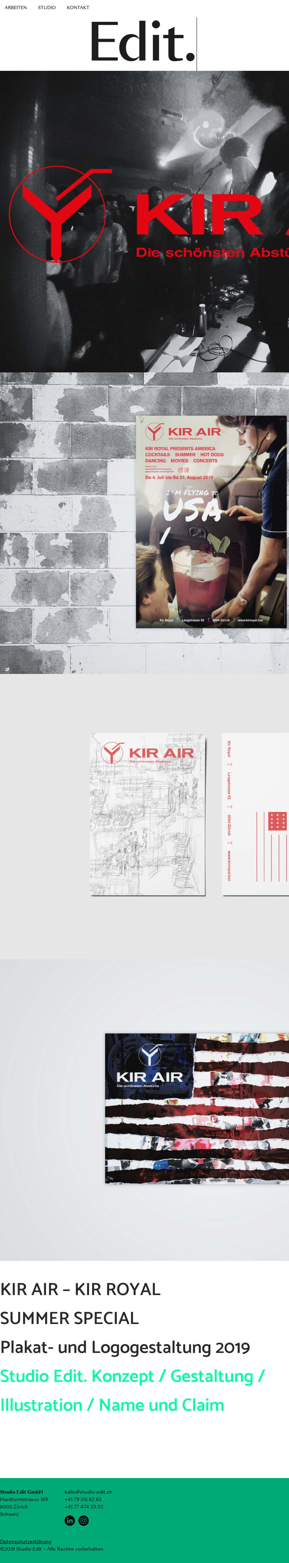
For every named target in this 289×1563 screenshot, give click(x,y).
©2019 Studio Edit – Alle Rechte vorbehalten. (52, 1549)
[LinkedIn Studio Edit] (70, 1520)
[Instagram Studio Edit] (83, 1520)
